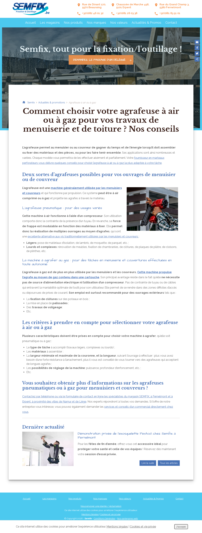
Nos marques (96, 22)
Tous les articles (169, 463)
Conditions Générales (104, 518)
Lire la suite (148, 463)
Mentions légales (90, 514)
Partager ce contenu (197, 59)
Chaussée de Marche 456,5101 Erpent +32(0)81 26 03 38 (130, 9)
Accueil (30, 22)
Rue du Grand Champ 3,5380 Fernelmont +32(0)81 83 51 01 (171, 9)
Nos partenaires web (127, 518)
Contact (171, 22)
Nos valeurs (119, 22)
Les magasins (50, 22)
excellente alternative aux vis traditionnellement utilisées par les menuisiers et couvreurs (83, 236)
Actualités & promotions (51, 102)
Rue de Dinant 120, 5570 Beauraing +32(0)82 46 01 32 (91, 9)
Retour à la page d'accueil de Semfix (23, 102)
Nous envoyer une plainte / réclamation (101, 506)
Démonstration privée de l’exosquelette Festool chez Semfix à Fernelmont (127, 435)
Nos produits (73, 22)
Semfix (31, 102)
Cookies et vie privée (110, 514)
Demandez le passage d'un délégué (103, 60)
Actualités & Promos (146, 22)
